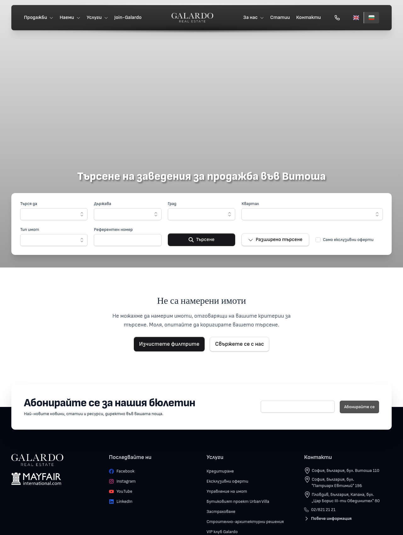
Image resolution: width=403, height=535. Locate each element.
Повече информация (328, 518)
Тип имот (29, 229)
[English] (356, 17)
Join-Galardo (128, 18)
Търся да (28, 203)
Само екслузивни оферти (348, 239)
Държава (102, 203)
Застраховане (221, 511)
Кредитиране (220, 471)
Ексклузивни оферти (227, 481)
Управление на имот (227, 491)
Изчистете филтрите (169, 344)
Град (172, 203)
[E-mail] (298, 407)
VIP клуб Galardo (222, 531)
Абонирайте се (359, 406)
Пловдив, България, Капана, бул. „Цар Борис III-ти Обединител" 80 (346, 497)
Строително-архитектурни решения (245, 521)
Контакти (308, 18)
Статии (280, 18)
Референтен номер (113, 229)
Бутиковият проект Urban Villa (238, 501)
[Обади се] (337, 17)
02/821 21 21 (319, 509)
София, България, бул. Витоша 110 (345, 470)
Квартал (250, 203)
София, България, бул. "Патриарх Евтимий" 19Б (337, 482)
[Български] (371, 17)
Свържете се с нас (239, 344)
